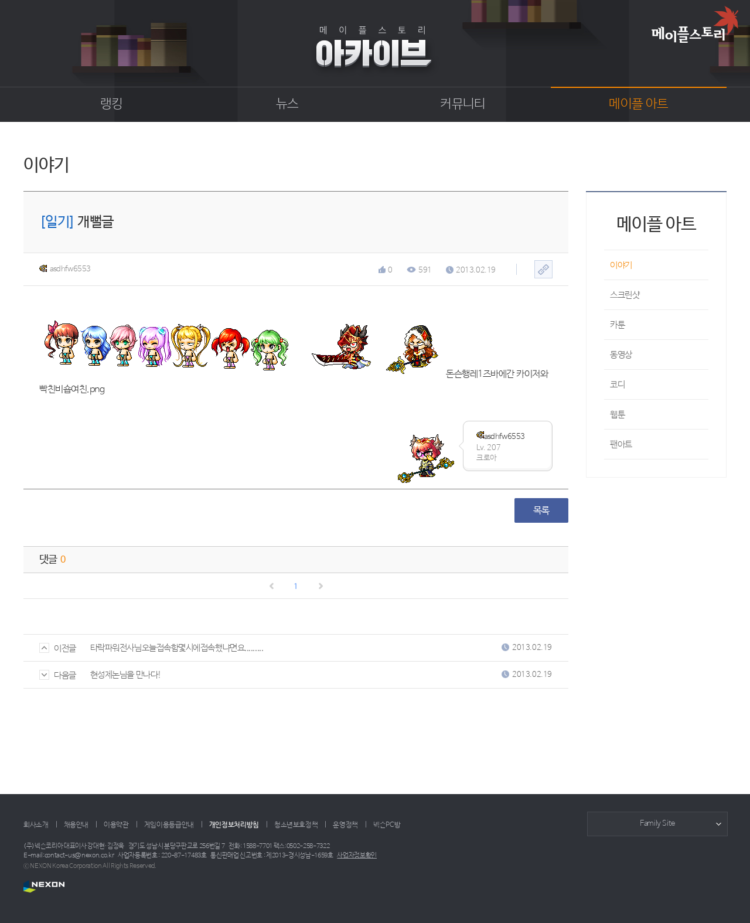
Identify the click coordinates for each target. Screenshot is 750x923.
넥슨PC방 (386, 825)
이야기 (621, 265)
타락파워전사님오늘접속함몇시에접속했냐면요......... (177, 648)
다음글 (57, 675)
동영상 (621, 355)
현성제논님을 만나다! (126, 675)
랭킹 (111, 104)
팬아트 (621, 444)
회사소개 (36, 825)
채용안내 (76, 825)
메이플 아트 (638, 104)
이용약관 (116, 825)
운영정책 (345, 825)
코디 (617, 385)
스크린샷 (624, 295)
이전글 (57, 648)
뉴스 (287, 104)
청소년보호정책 (296, 825)
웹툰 (617, 415)
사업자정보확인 (357, 855)
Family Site (657, 823)
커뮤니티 (462, 104)
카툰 (617, 325)
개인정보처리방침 (234, 825)
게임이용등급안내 (169, 825)
